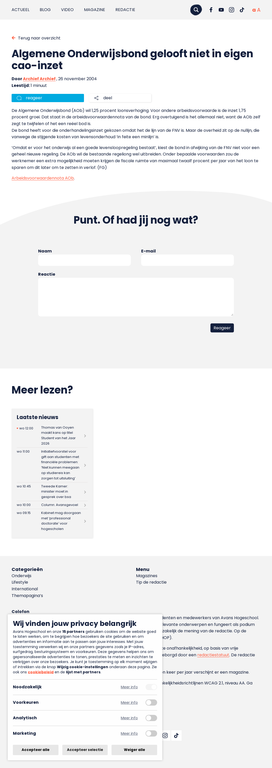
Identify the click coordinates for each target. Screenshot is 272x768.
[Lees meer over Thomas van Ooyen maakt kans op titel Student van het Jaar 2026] (52, 435)
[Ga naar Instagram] (231, 10)
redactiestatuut (213, 655)
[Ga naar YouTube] (221, 10)
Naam (45, 251)
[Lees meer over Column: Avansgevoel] (52, 505)
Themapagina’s (27, 596)
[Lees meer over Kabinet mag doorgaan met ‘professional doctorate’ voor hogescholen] (52, 521)
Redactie (125, 10)
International (25, 589)
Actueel (20, 10)
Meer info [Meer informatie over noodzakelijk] (129, 687)
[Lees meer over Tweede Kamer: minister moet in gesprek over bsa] (52, 492)
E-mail (148, 251)
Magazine (94, 10)
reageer (34, 98)
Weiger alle (134, 749)
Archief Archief (39, 79)
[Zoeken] (196, 9)
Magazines (146, 576)
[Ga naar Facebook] (211, 10)
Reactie (46, 274)
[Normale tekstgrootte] (254, 10)
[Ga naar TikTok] (242, 10)
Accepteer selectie (85, 749)
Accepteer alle (35, 749)
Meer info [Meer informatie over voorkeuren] (129, 702)
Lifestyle (20, 582)
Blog (45, 10)
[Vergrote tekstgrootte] (258, 10)
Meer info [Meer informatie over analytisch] (129, 718)
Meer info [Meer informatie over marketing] (129, 733)
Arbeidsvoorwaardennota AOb (43, 178)
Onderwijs (21, 576)
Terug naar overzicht (39, 38)
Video (67, 10)
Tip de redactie (151, 582)
